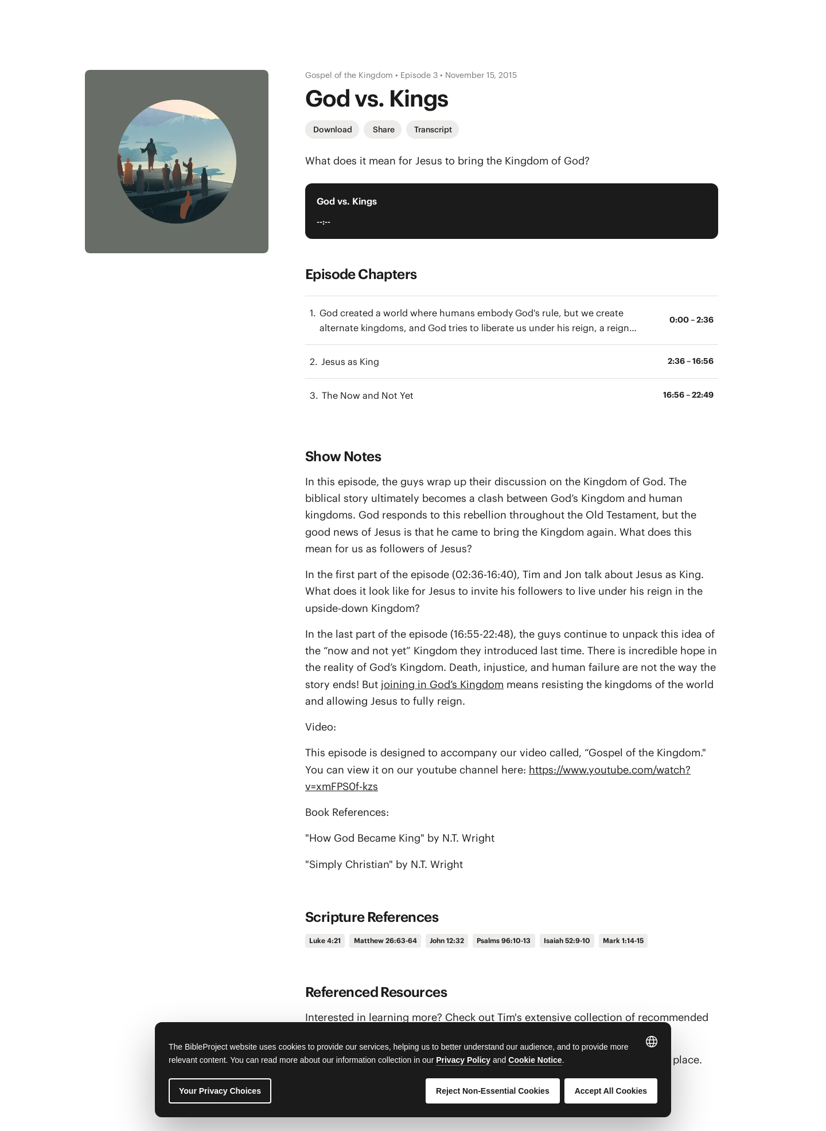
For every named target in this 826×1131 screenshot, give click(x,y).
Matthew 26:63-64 (385, 940)
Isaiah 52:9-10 (567, 940)
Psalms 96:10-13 (504, 940)
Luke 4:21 (325, 940)
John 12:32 (447, 940)
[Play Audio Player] (695, 210)
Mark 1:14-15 (623, 940)
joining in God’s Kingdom (442, 684)
